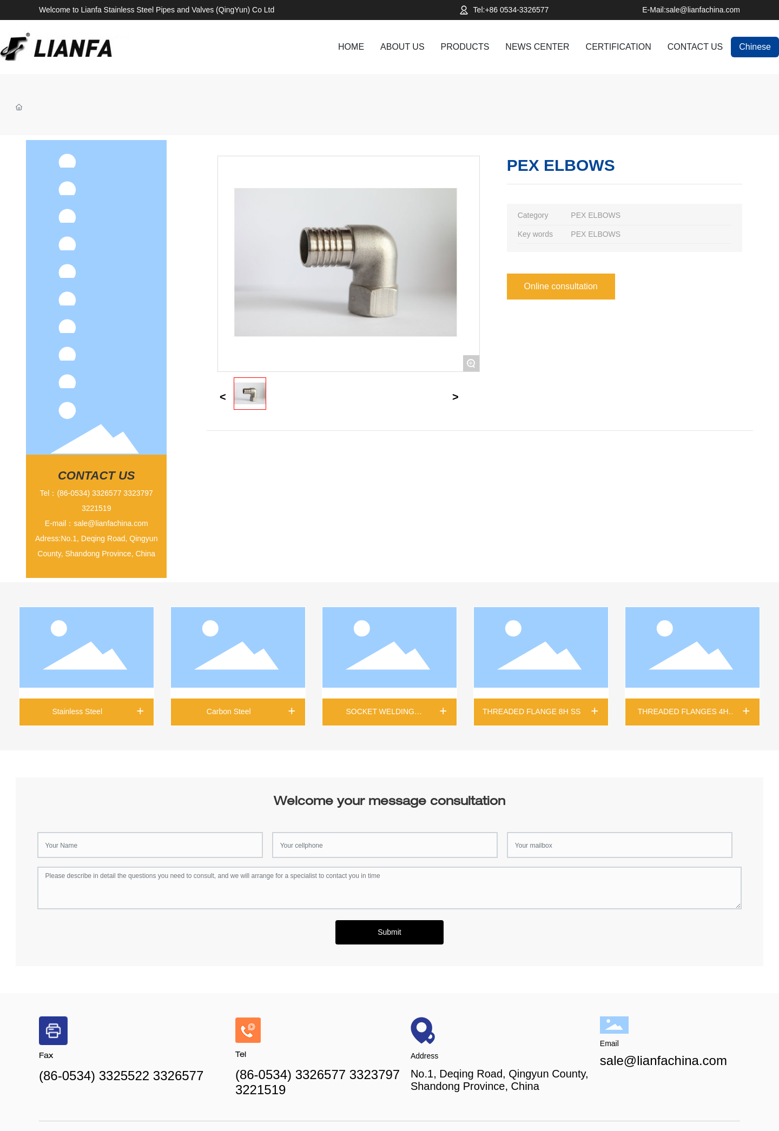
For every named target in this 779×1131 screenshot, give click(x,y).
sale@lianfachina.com (111, 523)
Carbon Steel (229, 711)
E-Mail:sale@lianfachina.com (691, 9)
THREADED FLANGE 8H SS (531, 711)
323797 (140, 493)
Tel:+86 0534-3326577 (511, 9)
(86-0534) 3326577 (89, 493)
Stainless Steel (77, 711)
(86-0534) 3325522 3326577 (121, 1075)
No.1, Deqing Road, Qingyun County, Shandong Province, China (500, 1080)
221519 (98, 508)
